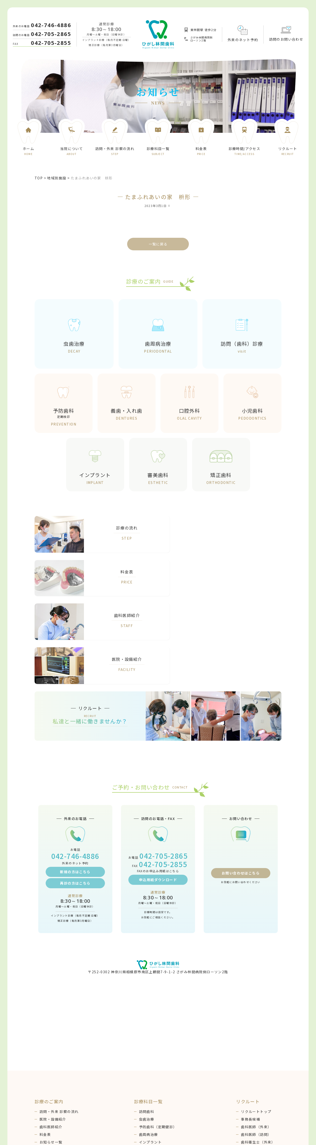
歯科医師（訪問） (256, 1050)
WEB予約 (48, 1080)
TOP (39, 177)
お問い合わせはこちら (241, 790)
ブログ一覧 (49, 1065)
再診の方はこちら (75, 798)
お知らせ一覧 (51, 1057)
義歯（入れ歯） (152, 1080)
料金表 (45, 1050)
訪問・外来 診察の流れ (59, 1027)
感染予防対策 (51, 1088)
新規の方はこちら (75, 787)
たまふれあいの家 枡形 (92, 177)
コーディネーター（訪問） (263, 1080)
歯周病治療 (148, 1050)
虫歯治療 (146, 1034)
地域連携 (47, 1096)
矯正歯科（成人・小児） (160, 1065)
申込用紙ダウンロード (158, 795)
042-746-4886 (51, 25)
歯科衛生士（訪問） (258, 1065)
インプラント (150, 1057)
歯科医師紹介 (51, 1042)
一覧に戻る (158, 243)
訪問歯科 (146, 1027)
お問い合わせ (51, 1073)
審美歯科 (146, 1096)
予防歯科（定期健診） (158, 1042)
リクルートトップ (256, 1027)
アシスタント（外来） (260, 1073)
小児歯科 (146, 1073)
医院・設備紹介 (53, 1034)
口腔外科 (146, 1088)
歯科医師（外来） (256, 1042)
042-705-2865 (51, 33)
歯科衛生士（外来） (258, 1057)
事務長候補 (250, 1034)
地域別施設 (56, 177)
